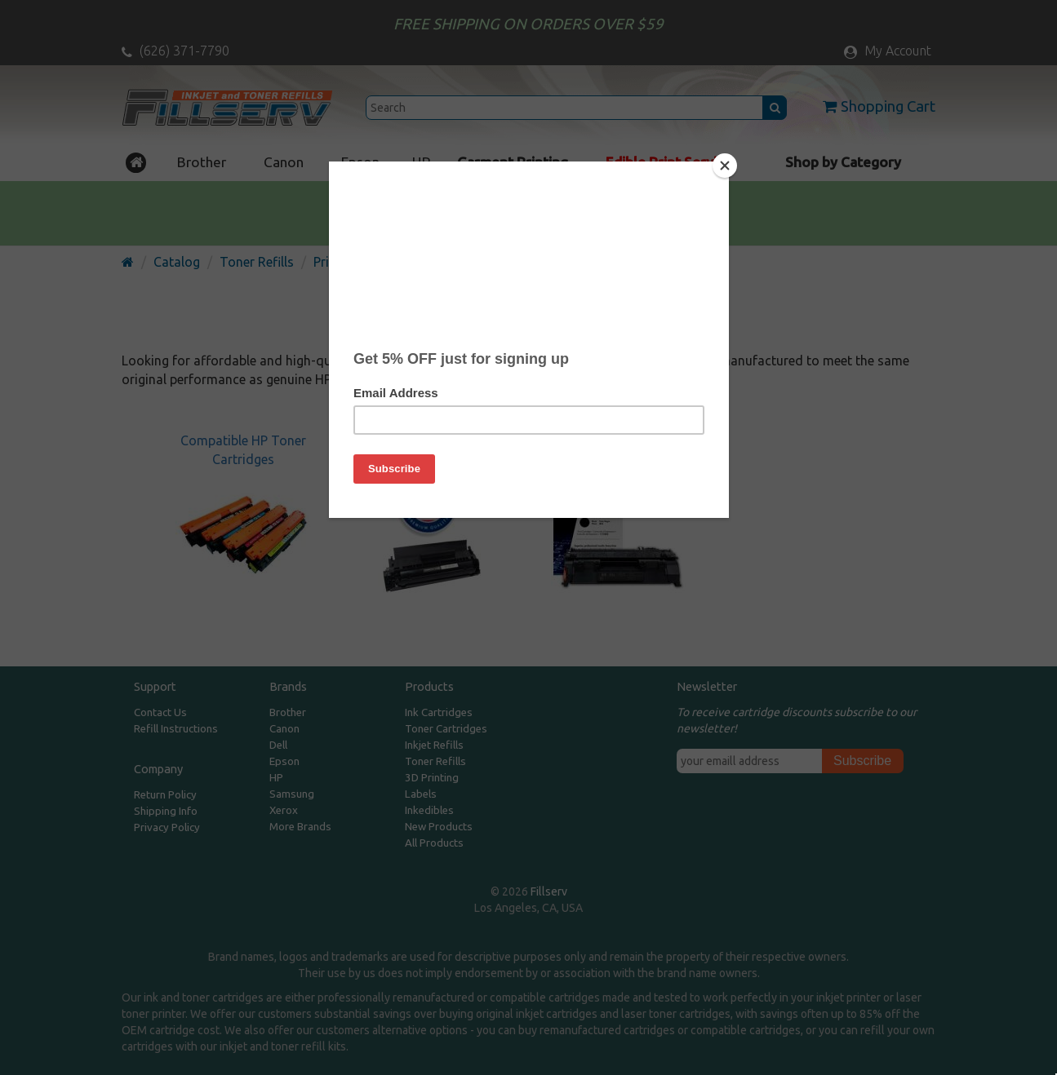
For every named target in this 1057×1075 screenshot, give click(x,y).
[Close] (725, 165)
